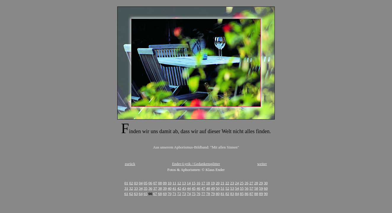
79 (213, 193)
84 (237, 193)
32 (131, 188)
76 (198, 193)
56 (246, 188)
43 (184, 188)
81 (222, 193)
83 (232, 193)
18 (208, 183)
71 (174, 193)
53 (232, 188)
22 (227, 183)
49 (213, 188)
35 (145, 188)
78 (208, 193)
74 (189, 193)
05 (145, 183)
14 (189, 183)
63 (136, 193)
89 (261, 193)
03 (136, 183)
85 (242, 193)
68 (160, 193)
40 (169, 188)
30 (266, 183)
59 (261, 188)
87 (251, 193)
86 (246, 193)
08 (160, 183)
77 (203, 193)
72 (179, 193)
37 (155, 188)
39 (165, 188)
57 (251, 188)
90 (266, 193)
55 (242, 188)
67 (155, 193)
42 (179, 188)
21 (222, 183)
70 (169, 193)
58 (256, 188)
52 (227, 188)
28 (256, 183)
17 (203, 183)
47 (203, 188)
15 (193, 183)
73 (184, 193)
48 (208, 188)
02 (131, 183)
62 (131, 193)
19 (213, 183)
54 (237, 188)
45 (193, 188)
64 (141, 193)
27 (251, 183)
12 (179, 183)
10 (169, 183)
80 (218, 193)
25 (242, 183)
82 (227, 193)
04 (141, 183)
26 (246, 183)
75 (193, 193)
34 (141, 188)
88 (256, 193)
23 (232, 183)
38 (160, 188)
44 (189, 188)
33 (136, 188)
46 (198, 188)
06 (150, 183)
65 (145, 193)
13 (184, 183)
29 (261, 183)
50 (218, 188)
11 (174, 183)
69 (165, 193)
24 (237, 183)
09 (165, 183)
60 (266, 188)
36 (150, 188)
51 (222, 188)
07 (155, 183)
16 (198, 183)
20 (217, 183)
